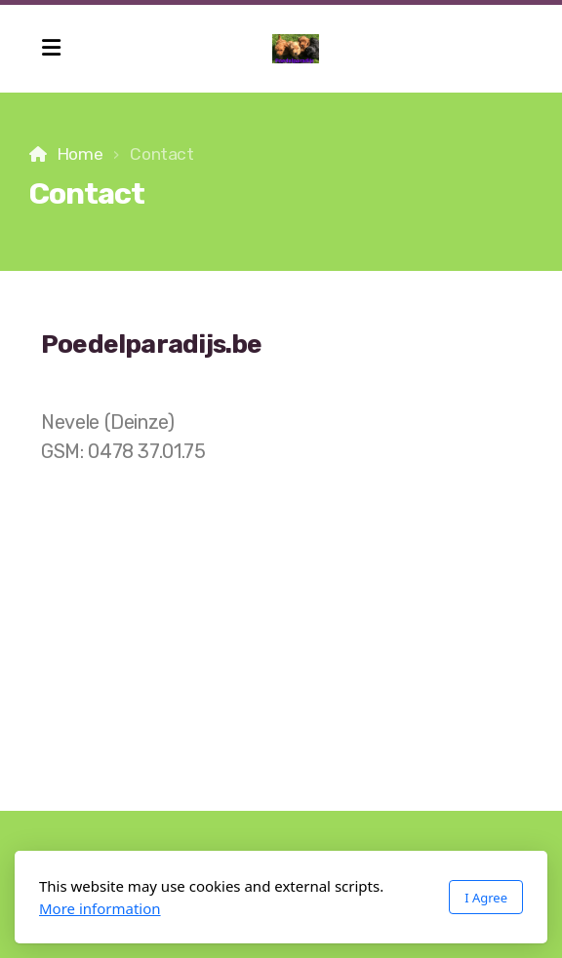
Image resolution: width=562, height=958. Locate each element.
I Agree (485, 897)
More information (100, 908)
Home (80, 154)
